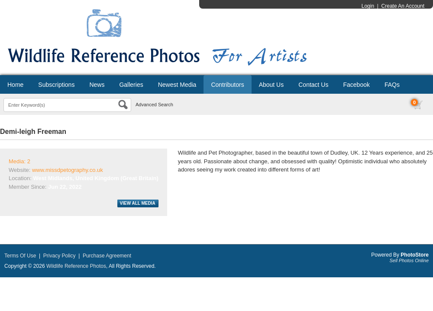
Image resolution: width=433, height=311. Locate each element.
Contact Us (313, 84)
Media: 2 (19, 161)
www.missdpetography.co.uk (67, 170)
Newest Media (177, 84)
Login (368, 6)
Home (15, 84)
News (96, 84)
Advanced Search (154, 104)
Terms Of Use (20, 256)
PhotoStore (415, 255)
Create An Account (402, 6)
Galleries (131, 84)
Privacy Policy (59, 256)
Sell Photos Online (409, 260)
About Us (271, 84)
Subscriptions (56, 84)
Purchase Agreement (107, 256)
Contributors (227, 84)
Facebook (356, 84)
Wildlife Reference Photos (76, 266)
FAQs (392, 84)
